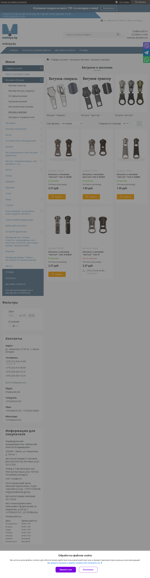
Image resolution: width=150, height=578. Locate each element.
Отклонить (88, 569)
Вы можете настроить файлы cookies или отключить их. (73, 563)
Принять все (66, 569)
